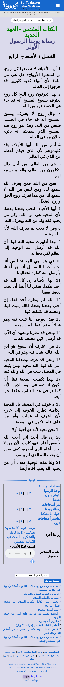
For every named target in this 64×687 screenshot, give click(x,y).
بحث (45, 652)
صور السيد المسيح (48, 609)
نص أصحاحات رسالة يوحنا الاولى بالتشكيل (49, 509)
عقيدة (58, 656)
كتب (47, 656)
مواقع (32, 659)
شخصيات (40, 656)
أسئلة (14, 652)
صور (6, 656)
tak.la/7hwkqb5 (32, 680)
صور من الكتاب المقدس (45, 597)
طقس (7, 652)
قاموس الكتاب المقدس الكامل (41, 593)
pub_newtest (19, 12)
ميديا (11, 656)
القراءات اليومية (30, 652)
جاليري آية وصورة (49, 621)
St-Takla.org (7, 12)
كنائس (33, 656)
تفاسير (39, 652)
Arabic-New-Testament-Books (37, 12)
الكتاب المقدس (54, 652)
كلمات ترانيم (19, 656)
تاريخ (52, 656)
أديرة (27, 656)
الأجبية (19, 652)
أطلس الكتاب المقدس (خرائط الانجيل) (37, 625)
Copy (26, 676)
